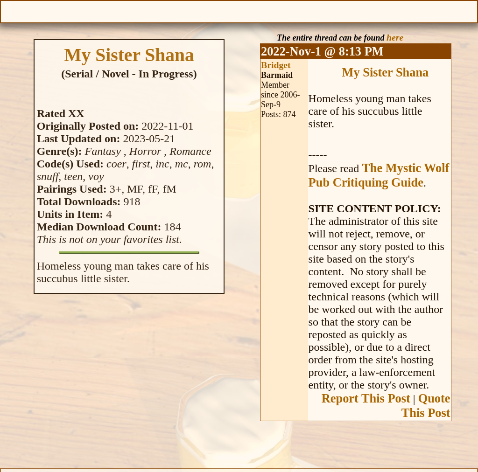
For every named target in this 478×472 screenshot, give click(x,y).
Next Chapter (283, 10)
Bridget (276, 65)
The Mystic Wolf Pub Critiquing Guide (379, 175)
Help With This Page (467, 10)
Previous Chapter (193, 10)
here (395, 37)
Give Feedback (133, 10)
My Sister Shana (385, 72)
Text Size (406, 10)
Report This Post (366, 398)
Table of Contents (239, 10)
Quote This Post (425, 405)
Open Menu (10, 10)
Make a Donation (344, 10)
